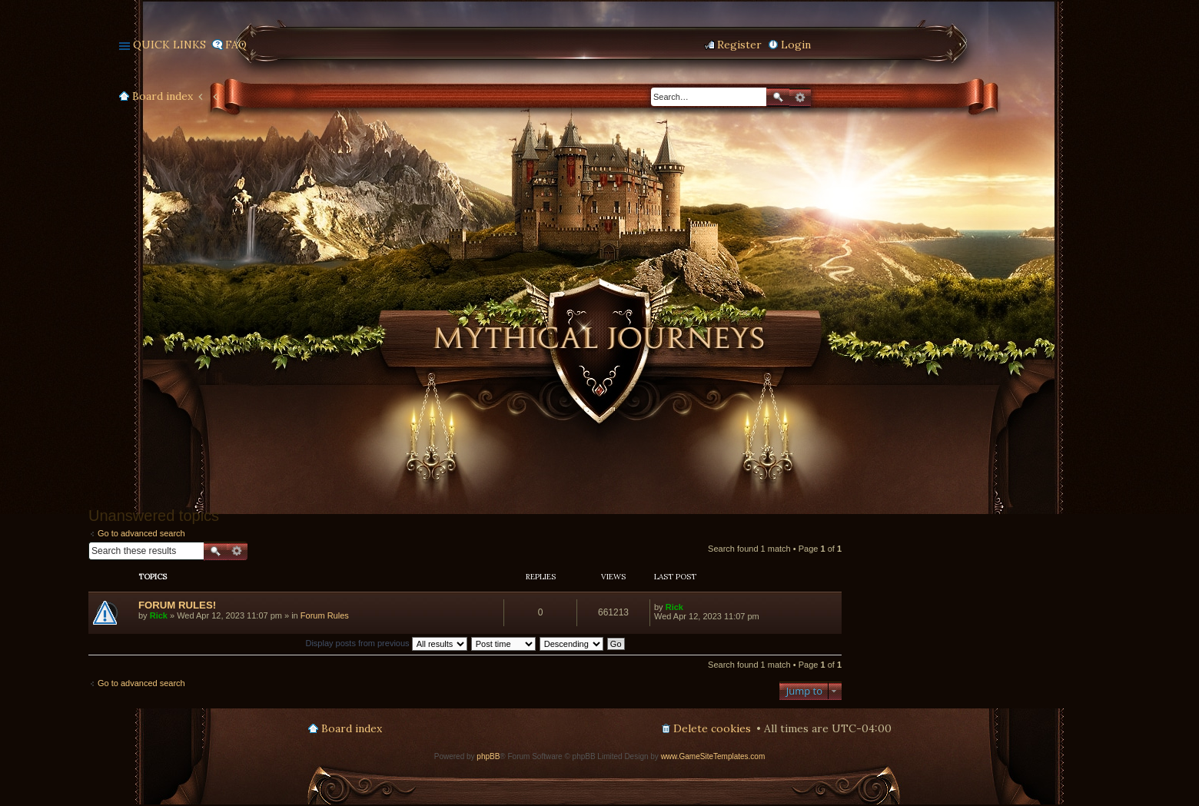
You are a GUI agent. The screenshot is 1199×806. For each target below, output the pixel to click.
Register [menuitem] (739, 44)
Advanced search (800, 98)
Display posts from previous (386, 643)
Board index (162, 96)
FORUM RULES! (177, 605)
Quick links (169, 44)
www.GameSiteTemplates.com (713, 756)
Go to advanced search (141, 533)
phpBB (488, 756)
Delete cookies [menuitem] (712, 728)
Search (777, 97)
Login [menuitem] (796, 44)
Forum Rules (325, 615)
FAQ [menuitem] (236, 44)
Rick (159, 615)
